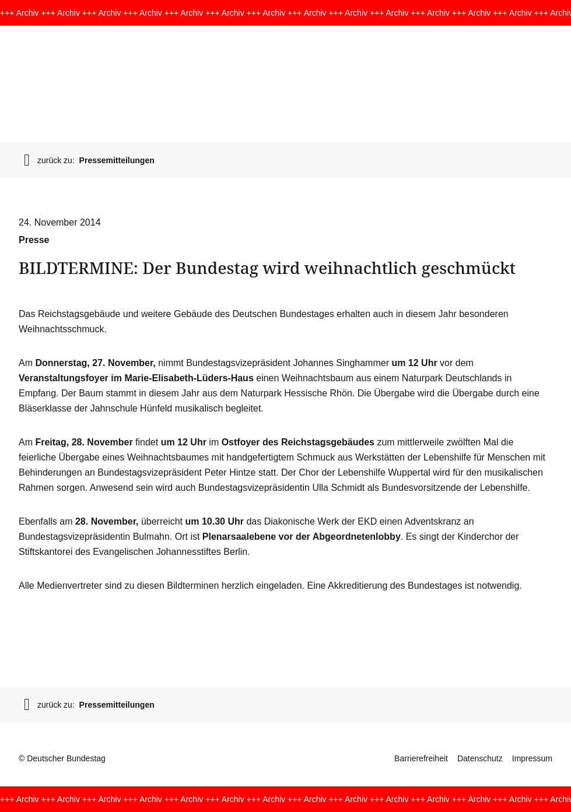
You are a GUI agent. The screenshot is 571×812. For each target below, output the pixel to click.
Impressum (532, 758)
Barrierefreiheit (421, 758)
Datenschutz (480, 758)
